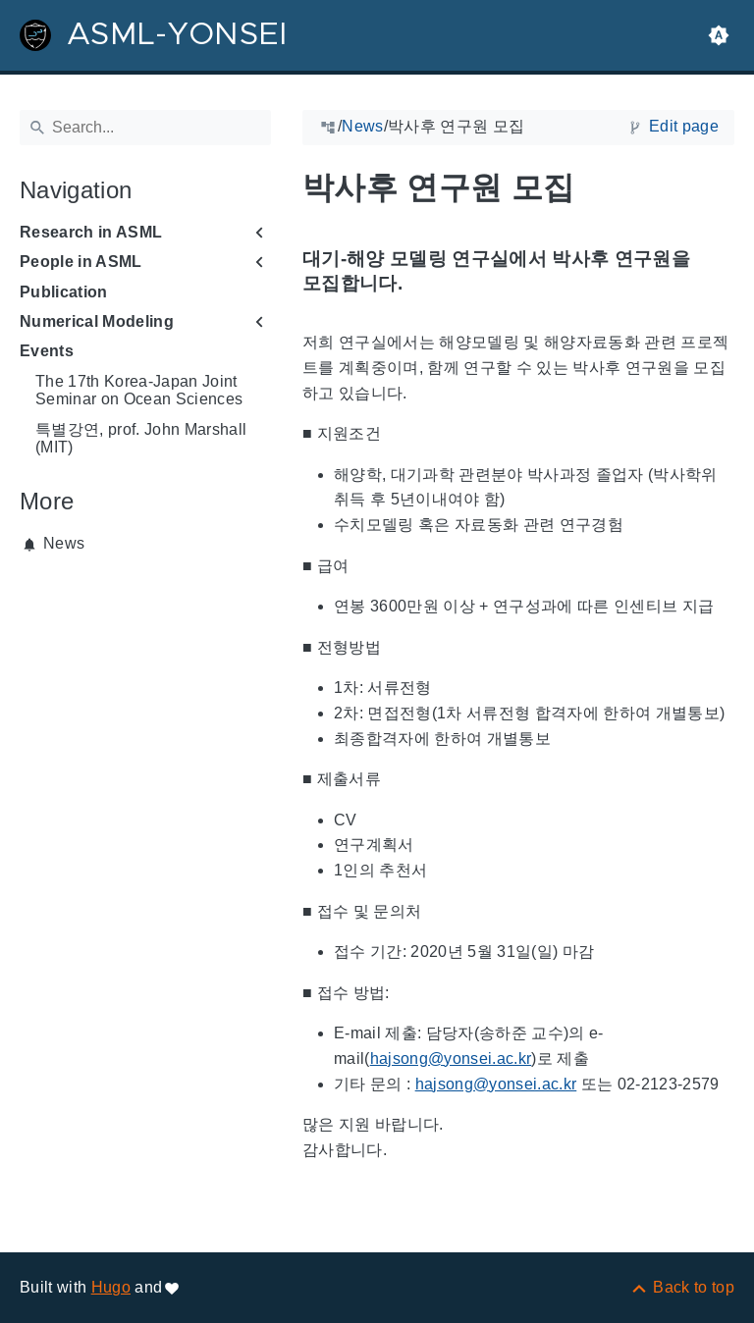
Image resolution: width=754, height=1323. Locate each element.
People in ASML (81, 261)
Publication (64, 292)
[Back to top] (681, 1287)
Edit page (684, 126)
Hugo (111, 1287)
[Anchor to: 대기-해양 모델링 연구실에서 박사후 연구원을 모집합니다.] (719, 271)
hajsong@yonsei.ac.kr (451, 1058)
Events (47, 351)
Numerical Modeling (97, 321)
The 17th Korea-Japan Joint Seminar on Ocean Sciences (138, 390)
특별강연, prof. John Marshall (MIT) (140, 438)
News (63, 543)
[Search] (145, 127)
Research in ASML (91, 232)
